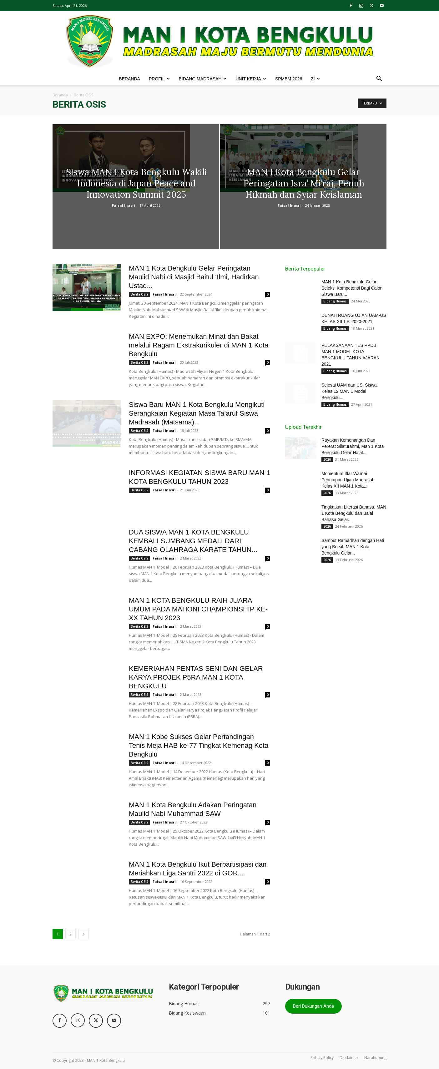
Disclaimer (349, 1057)
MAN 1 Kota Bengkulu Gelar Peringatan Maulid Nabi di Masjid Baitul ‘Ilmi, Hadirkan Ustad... (194, 277)
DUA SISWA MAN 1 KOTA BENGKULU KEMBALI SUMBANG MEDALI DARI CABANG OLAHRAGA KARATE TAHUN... (193, 541)
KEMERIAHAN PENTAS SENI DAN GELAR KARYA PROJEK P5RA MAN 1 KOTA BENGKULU (196, 677)
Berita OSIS (139, 294)
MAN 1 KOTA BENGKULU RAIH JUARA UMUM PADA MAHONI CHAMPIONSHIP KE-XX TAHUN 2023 (198, 609)
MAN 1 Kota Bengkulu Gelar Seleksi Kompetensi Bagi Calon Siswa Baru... (351, 288)
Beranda (60, 95)
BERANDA (129, 78)
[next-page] (83, 934)
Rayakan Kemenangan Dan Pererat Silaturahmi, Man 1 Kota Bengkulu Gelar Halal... (352, 446)
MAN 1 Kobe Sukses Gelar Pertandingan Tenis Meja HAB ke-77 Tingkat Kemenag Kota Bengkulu (198, 745)
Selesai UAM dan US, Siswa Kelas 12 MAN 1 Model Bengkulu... (349, 391)
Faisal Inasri (123, 205)
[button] (378, 79)
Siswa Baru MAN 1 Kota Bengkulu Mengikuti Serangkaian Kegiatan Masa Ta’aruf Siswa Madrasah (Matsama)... (197, 413)
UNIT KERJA (250, 78)
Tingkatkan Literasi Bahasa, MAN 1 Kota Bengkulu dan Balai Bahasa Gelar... (353, 513)
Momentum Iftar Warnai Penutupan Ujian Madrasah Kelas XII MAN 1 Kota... (348, 480)
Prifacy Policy (322, 1057)
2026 (327, 459)
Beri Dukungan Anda (313, 1006)
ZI (315, 78)
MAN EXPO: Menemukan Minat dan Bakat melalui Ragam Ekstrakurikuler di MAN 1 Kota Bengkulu (198, 345)
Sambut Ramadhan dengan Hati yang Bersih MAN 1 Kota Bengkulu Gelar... (352, 546)
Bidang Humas (335, 301)
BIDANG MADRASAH (203, 78)
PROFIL (159, 78)
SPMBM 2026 (288, 78)
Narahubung (375, 1057)
